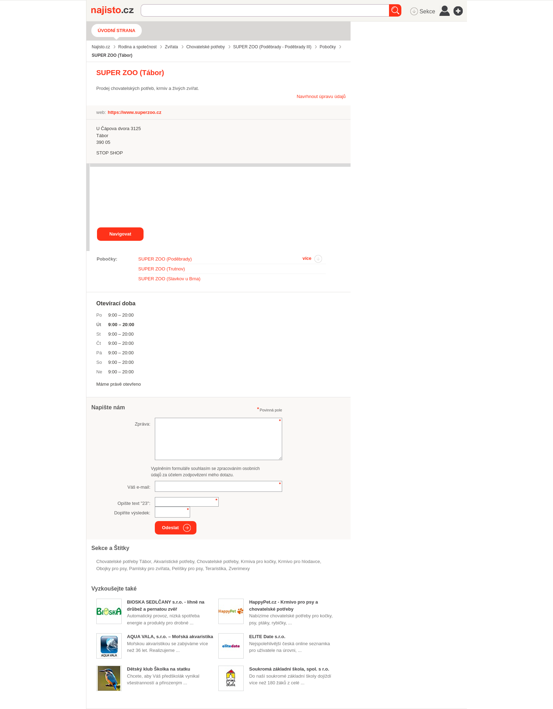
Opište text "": (133, 503)
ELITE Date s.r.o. (267, 636)
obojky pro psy (111, 568)
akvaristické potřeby (173, 561)
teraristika (215, 568)
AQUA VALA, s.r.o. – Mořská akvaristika (170, 636)
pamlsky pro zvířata (149, 568)
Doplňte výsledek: (132, 512)
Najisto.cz (116, 10)
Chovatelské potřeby (217, 561)
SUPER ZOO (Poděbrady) (165, 259)
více (307, 258)
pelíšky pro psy (187, 568)
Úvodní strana (116, 30)
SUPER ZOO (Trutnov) (161, 268)
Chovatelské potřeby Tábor (123, 561)
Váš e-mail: (138, 487)
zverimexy (239, 568)
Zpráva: (142, 424)
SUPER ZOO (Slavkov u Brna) (169, 278)
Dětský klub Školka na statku (158, 669)
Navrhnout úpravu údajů (321, 96)
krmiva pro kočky (258, 561)
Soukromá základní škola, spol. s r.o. (289, 669)
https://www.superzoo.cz (134, 112)
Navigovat (120, 234)
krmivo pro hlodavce (299, 561)
